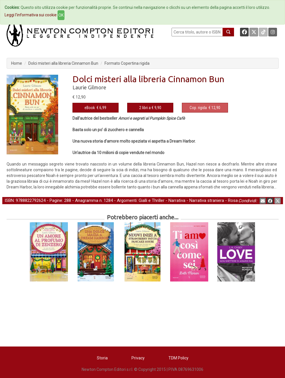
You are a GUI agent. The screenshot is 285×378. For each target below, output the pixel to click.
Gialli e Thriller (151, 200)
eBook (89, 107)
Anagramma (86, 200)
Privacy (138, 358)
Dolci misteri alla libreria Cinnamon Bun (63, 63)
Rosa (233, 200)
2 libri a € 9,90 (150, 107)
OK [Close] (61, 15)
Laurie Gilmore (89, 87)
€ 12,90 (205, 107)
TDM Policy (178, 358)
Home (16, 63)
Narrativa (176, 200)
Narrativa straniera (206, 200)
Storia (102, 358)
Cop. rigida (198, 107)
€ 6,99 (95, 107)
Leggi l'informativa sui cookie (31, 15)
